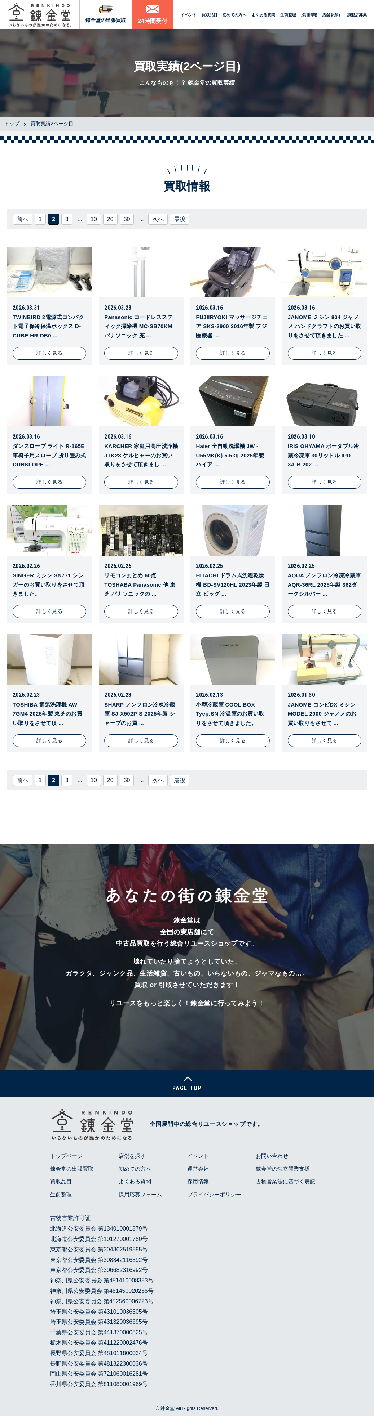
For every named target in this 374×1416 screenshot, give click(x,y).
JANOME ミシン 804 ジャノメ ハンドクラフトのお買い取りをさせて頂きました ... (324, 326)
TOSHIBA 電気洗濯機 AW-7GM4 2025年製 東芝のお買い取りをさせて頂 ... (47, 714)
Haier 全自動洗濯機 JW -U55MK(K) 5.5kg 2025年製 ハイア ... (230, 455)
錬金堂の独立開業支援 (283, 1169)
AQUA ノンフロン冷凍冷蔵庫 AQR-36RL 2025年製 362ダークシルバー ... (324, 584)
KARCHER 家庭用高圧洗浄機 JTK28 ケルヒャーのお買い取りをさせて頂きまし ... (141, 455)
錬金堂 (167, 1408)
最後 (179, 219)
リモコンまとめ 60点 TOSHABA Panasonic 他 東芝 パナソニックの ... (140, 584)
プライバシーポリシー (214, 1194)
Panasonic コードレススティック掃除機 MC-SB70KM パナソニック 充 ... (138, 326)
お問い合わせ (272, 1156)
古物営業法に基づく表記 (285, 1181)
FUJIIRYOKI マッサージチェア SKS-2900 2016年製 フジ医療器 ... (232, 326)
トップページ (66, 1156)
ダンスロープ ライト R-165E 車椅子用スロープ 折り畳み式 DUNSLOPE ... (49, 455)
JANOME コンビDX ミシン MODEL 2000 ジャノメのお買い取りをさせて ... (322, 714)
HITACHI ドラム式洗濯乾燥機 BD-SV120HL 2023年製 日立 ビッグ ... (232, 584)
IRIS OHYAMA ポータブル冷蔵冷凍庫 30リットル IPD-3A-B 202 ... (323, 455)
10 (94, 219)
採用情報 (309, 15)
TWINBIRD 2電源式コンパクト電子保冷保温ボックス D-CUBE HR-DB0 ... (48, 326)
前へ (22, 219)
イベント (189, 15)
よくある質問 (263, 15)
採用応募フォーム (140, 1194)
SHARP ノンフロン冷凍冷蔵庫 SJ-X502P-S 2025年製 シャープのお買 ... (139, 714)
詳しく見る (49, 353)
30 (127, 219)
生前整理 (288, 15)
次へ (158, 219)
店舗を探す (332, 15)
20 (110, 219)
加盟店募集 (357, 15)
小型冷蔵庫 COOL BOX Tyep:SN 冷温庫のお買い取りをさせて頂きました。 (230, 714)
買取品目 (209, 15)
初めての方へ (234, 15)
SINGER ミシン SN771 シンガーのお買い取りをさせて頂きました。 (48, 584)
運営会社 (198, 1169)
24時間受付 (152, 21)
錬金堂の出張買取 (105, 20)
